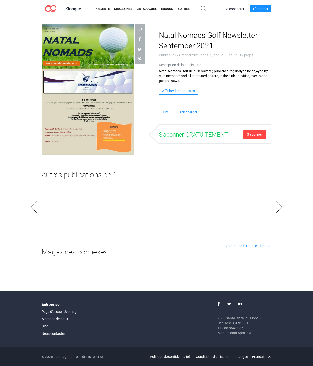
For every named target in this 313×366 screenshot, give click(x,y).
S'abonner (260, 8)
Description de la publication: (180, 64)
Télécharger (188, 112)
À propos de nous (55, 318)
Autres (184, 8)
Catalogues (147, 8)
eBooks (167, 8)
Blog (45, 326)
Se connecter (234, 8)
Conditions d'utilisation (213, 356)
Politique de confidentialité (170, 356)
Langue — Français (253, 356)
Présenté (102, 8)
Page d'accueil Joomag (59, 311)
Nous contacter (53, 333)
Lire (165, 112)
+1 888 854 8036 (230, 327)
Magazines (123, 8)
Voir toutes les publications (245, 246)
